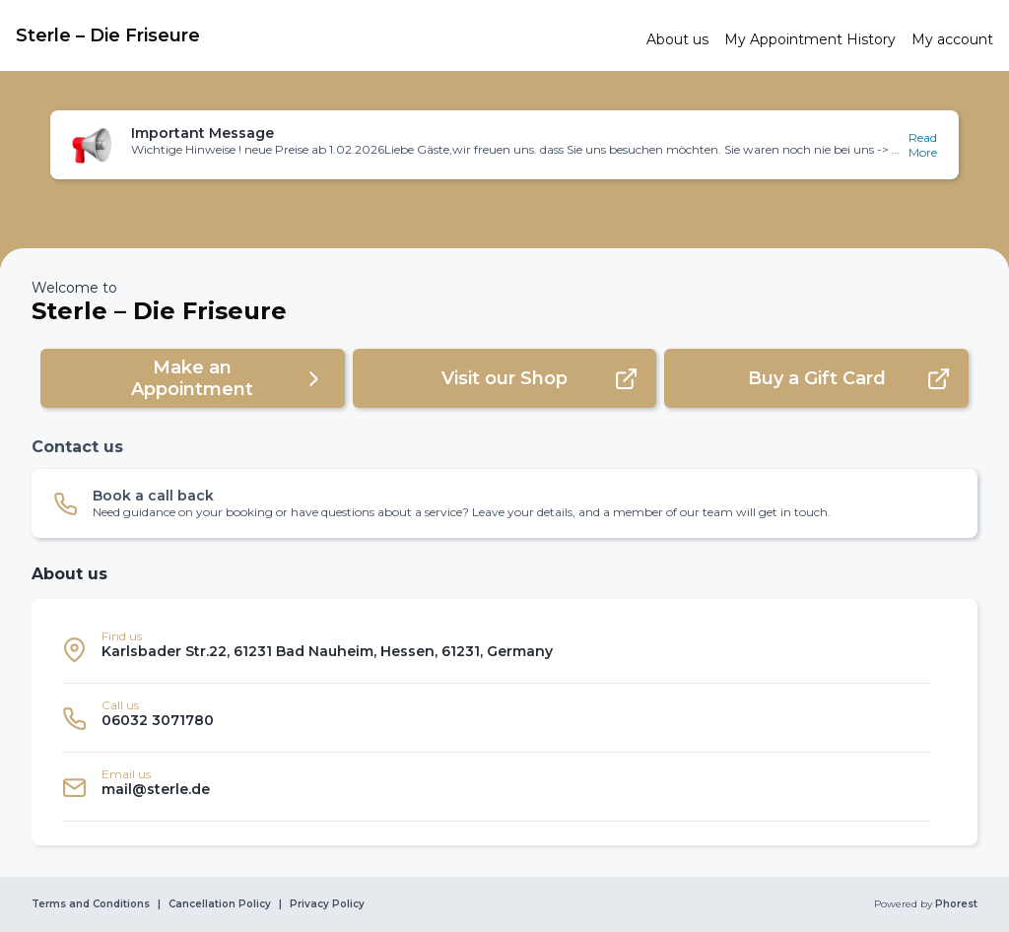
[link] (323, 35)
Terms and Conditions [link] (91, 904)
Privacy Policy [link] (327, 904)
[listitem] (496, 649)
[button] (504, 144)
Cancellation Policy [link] (219, 904)
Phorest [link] (954, 904)
